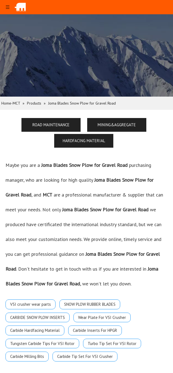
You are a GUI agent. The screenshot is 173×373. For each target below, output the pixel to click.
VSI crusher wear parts (30, 304)
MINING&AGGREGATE (117, 124)
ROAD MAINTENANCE (51, 124)
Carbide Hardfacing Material (35, 330)
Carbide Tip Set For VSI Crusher (85, 356)
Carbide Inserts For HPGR (95, 330)
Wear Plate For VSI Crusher (102, 317)
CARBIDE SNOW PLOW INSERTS (37, 317)
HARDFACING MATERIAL (84, 140)
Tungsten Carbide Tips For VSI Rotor (42, 343)
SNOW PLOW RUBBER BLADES (90, 304)
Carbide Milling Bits (27, 356)
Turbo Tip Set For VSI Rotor (112, 343)
